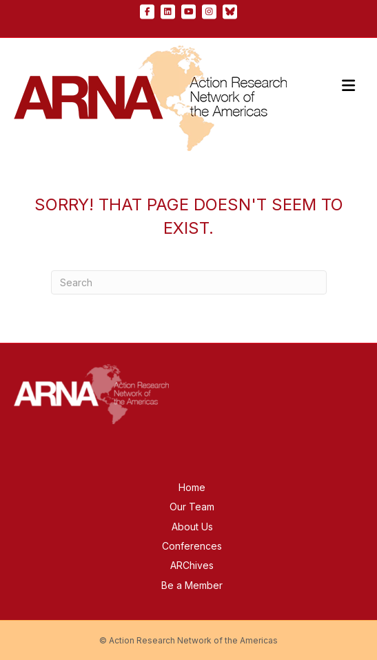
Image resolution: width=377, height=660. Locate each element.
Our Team (192, 506)
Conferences (192, 546)
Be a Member (192, 585)
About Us (192, 526)
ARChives (192, 565)
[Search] (189, 282)
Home (192, 487)
